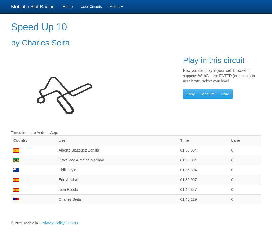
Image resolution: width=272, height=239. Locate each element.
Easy (190, 94)
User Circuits (91, 7)
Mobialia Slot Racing (33, 6)
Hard (225, 94)
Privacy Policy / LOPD (59, 223)
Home (68, 7)
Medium (208, 94)
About (116, 7)
